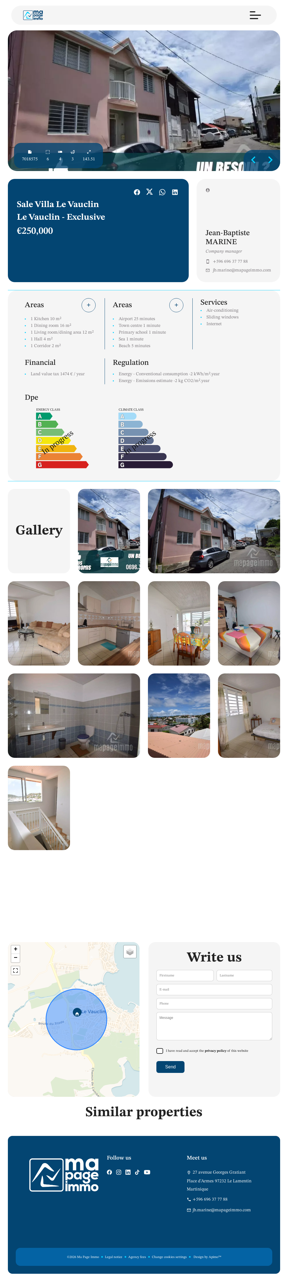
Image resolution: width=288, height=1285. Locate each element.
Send (170, 1066)
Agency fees (137, 1257)
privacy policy (215, 1051)
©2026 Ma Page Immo (83, 1257)
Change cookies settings (169, 1257)
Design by (207, 1257)
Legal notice (113, 1257)
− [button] (15, 958)
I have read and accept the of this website (207, 1051)
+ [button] (15, 949)
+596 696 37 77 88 (230, 261)
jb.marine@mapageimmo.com (242, 270)
